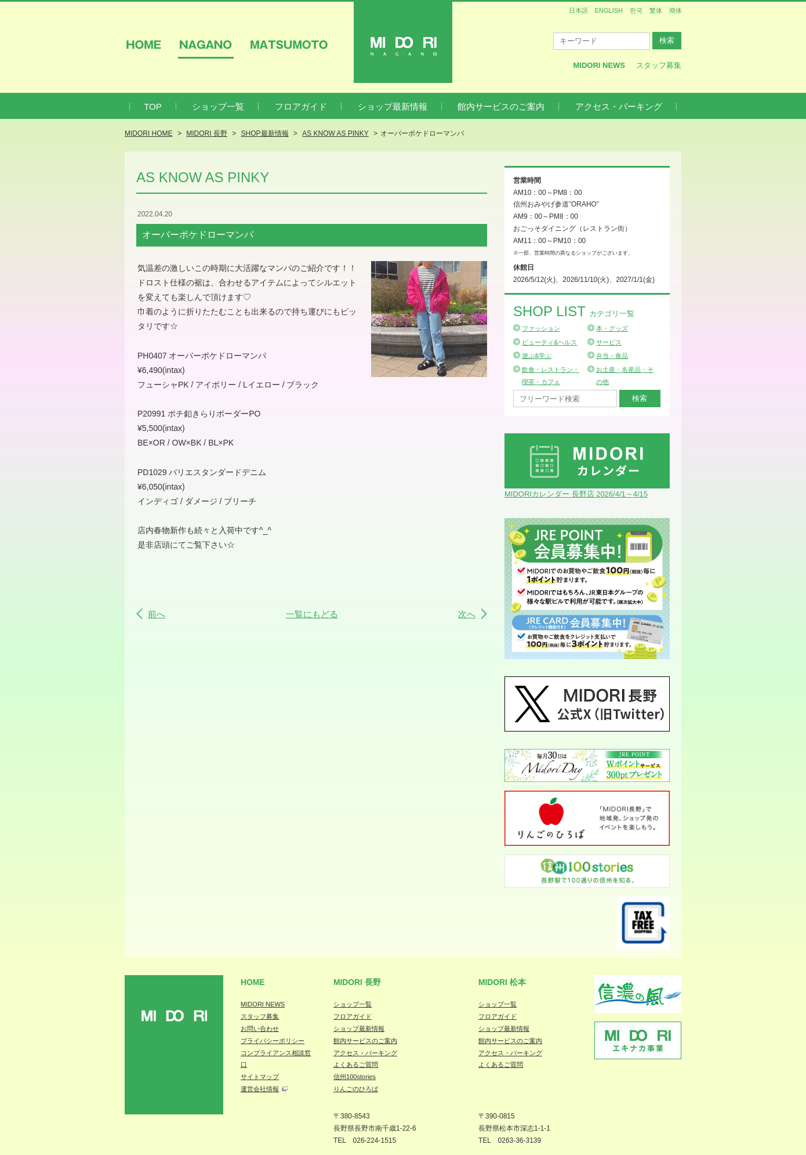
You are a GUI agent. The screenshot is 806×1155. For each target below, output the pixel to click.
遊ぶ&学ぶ (536, 355)
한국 (636, 10)
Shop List (573, 311)
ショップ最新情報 (392, 106)
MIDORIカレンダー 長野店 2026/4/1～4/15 (576, 494)
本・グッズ (612, 328)
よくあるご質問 (355, 1064)
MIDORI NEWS (263, 1004)
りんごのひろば (355, 1088)
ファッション (541, 328)
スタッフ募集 (658, 65)
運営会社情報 (260, 1088)
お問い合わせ (260, 1028)
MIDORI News (599, 65)
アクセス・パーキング (618, 106)
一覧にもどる (312, 614)
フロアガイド (301, 106)
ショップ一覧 (218, 106)
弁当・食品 (612, 355)
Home (253, 982)
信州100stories (354, 1076)
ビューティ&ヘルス (549, 342)
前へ (156, 614)
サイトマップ (260, 1076)
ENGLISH (609, 10)
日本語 (578, 10)
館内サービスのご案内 (501, 106)
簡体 (675, 10)
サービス (609, 342)
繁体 (655, 10)
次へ (466, 614)
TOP (153, 106)
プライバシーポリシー (272, 1040)
